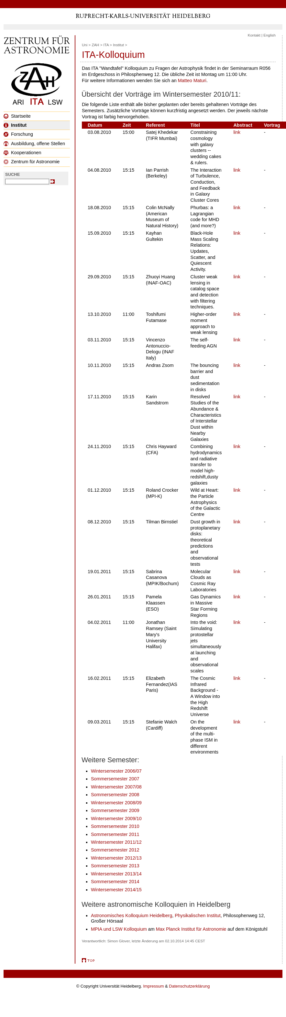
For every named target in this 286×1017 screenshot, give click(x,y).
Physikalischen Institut (198, 915)
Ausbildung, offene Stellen (34, 143)
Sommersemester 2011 (115, 834)
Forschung (18, 134)
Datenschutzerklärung (189, 986)
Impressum (153, 986)
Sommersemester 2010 (115, 826)
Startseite (17, 116)
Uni (84, 45)
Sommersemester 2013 (115, 865)
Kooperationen (22, 152)
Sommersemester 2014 (115, 881)
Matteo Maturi (192, 80)
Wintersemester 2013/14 (116, 873)
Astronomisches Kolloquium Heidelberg (131, 915)
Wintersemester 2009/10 (116, 818)
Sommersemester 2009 (115, 810)
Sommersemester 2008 (115, 794)
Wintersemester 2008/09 (116, 802)
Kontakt (254, 35)
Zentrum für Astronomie (32, 161)
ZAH (95, 45)
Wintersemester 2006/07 (116, 771)
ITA (106, 45)
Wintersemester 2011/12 (116, 842)
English (269, 35)
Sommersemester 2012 (115, 849)
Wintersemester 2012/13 (116, 858)
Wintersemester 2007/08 (116, 786)
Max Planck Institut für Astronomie (191, 929)
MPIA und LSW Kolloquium (119, 929)
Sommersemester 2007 (115, 778)
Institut (15, 125)
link (236, 132)
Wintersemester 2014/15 (116, 889)
